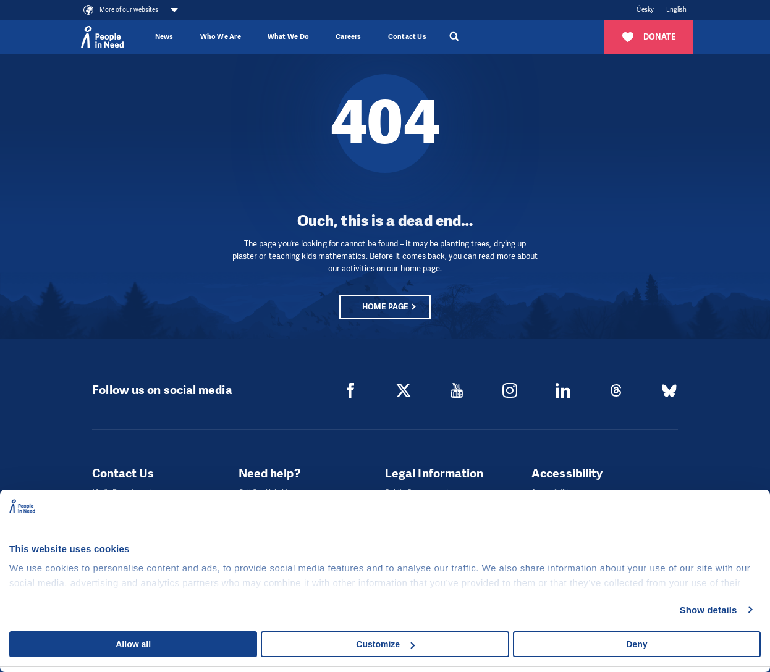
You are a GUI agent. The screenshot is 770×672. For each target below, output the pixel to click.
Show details (708, 610)
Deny (636, 644)
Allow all (133, 644)
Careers (349, 36)
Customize (385, 644)
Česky (645, 10)
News (164, 36)
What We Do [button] (288, 36)
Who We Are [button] (220, 36)
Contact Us (407, 36)
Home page (385, 306)
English (676, 10)
